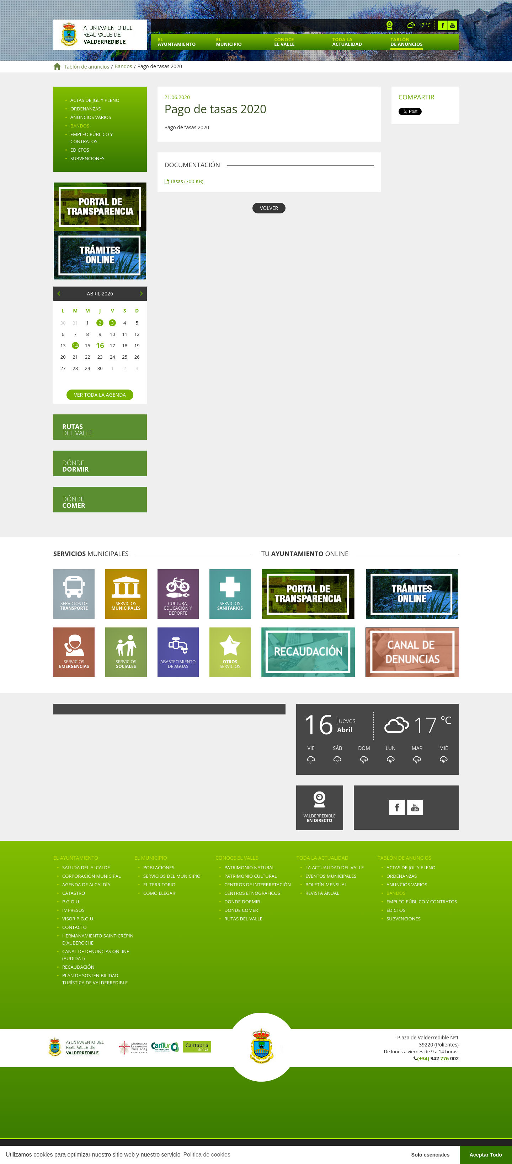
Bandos (123, 66)
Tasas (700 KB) (184, 181)
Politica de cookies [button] (206, 1155)
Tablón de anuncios (86, 66)
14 (75, 345)
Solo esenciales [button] (430, 1155)
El (177, 41)
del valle (77, 429)
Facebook (443, 25)
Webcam (389, 25)
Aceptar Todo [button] (485, 1155)
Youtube (452, 25)
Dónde (75, 465)
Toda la (347, 41)
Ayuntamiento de (100, 35)
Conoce (284, 41)
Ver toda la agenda (100, 394)
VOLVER (269, 208)
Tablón (406, 41)
